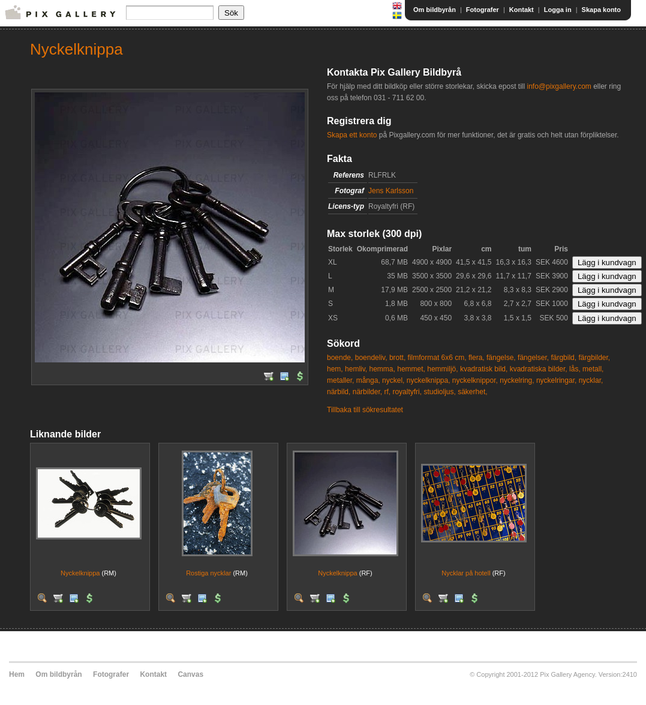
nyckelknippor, (475, 380)
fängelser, (533, 357)
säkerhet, (472, 392)
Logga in (558, 9)
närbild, (338, 392)
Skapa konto (601, 9)
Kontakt (521, 9)
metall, (592, 369)
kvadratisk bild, (483, 369)
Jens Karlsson (390, 191)
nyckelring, (517, 380)
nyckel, (393, 380)
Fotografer (482, 9)
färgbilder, (594, 357)
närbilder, (367, 392)
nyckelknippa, (428, 380)
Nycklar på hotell (465, 573)
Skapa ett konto (352, 135)
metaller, (340, 380)
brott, (397, 357)
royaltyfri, (407, 392)
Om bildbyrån (434, 9)
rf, (387, 392)
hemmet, (411, 369)
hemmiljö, (442, 369)
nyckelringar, (556, 380)
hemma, (382, 369)
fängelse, (501, 357)
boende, (340, 357)
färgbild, (563, 357)
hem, (335, 369)
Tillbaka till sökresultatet (365, 410)
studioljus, (439, 392)
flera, (476, 357)
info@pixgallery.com (559, 86)
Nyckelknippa (80, 573)
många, (368, 380)
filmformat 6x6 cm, (437, 357)
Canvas (190, 674)
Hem (17, 674)
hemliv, (356, 369)
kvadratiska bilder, (538, 369)
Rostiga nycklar (208, 573)
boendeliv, (371, 357)
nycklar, (591, 380)
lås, (575, 369)
